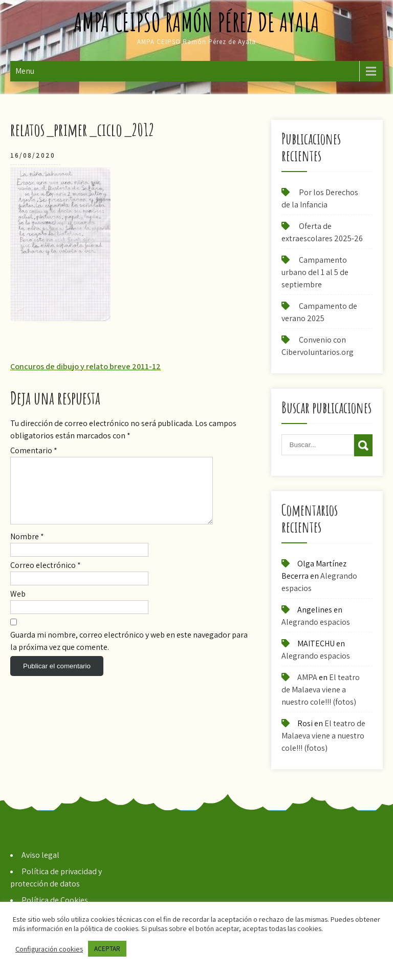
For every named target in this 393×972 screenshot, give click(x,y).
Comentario (33, 450)
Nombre (27, 548)
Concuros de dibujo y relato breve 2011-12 (85, 366)
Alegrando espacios (315, 622)
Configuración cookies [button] (49, 949)
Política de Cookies (54, 900)
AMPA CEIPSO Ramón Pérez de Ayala (196, 22)
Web (18, 606)
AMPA (307, 677)
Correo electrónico (45, 577)
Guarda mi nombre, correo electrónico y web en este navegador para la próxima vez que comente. (129, 653)
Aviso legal (40, 855)
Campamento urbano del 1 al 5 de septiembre (314, 272)
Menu (24, 71)
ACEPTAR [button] (107, 948)
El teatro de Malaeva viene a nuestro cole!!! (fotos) (320, 689)
